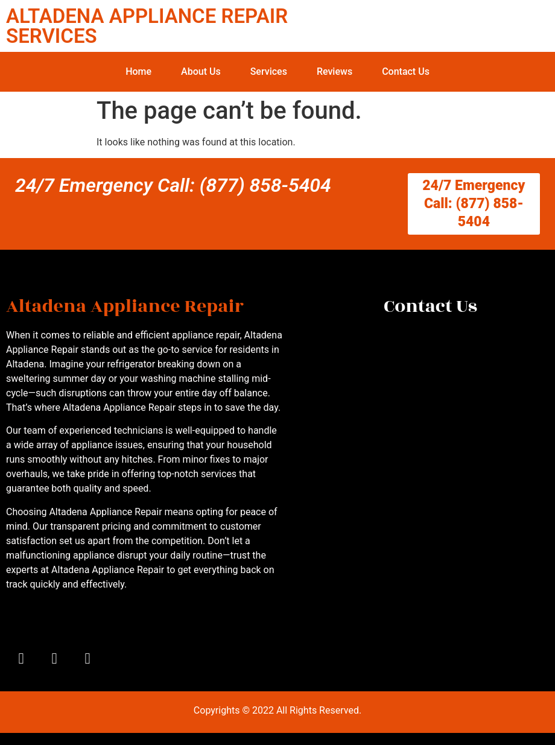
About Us (201, 71)
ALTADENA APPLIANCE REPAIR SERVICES (147, 26)
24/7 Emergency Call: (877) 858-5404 (173, 185)
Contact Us (406, 71)
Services (268, 71)
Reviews (334, 71)
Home (138, 71)
